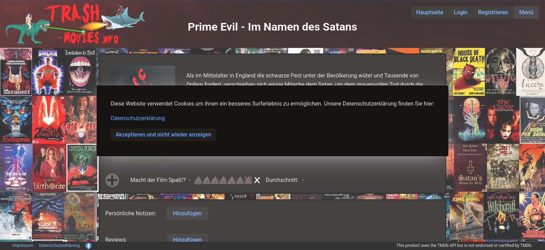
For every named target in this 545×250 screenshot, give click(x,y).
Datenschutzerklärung (138, 118)
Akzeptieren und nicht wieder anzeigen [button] (163, 134)
